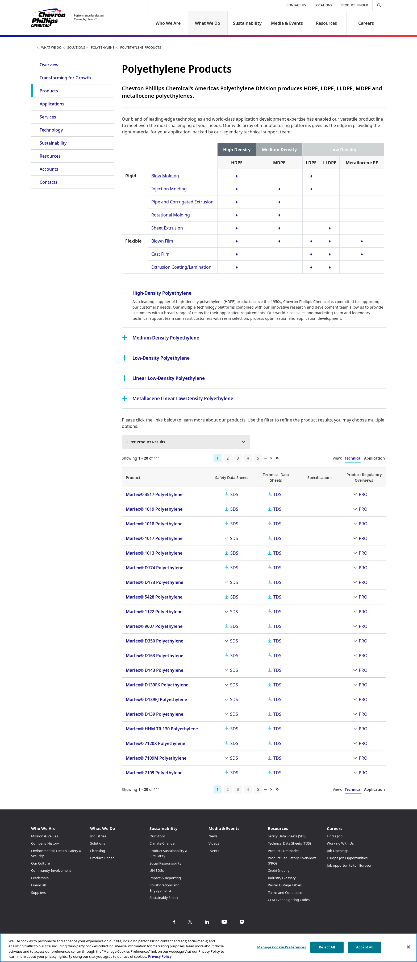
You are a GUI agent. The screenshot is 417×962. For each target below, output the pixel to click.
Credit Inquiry (279, 870)
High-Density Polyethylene (156, 293)
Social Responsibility (165, 863)
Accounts (49, 169)
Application (374, 458)
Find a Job (335, 836)
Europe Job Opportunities (347, 857)
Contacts (48, 182)
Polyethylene (102, 47)
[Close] (408, 947)
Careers (366, 23)
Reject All (327, 947)
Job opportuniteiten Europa (349, 865)
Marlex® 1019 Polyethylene (154, 509)
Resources (326, 23)
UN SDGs (156, 870)
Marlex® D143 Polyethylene (154, 670)
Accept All (364, 947)
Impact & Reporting (165, 877)
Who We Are (168, 23)
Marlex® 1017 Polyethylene (154, 538)
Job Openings (337, 850)
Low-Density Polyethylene (156, 358)
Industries (98, 836)
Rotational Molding (170, 215)
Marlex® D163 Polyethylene (154, 655)
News (212, 836)
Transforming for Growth (65, 78)
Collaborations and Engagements (164, 888)
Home (33, 47)
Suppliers (38, 892)
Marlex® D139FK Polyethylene (157, 685)
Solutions (76, 47)
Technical (353, 458)
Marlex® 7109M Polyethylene (156, 758)
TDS (277, 494)
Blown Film (162, 241)
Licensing (97, 850)
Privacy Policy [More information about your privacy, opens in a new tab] (160, 956)
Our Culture (40, 863)
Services (48, 117)
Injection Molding (169, 189)
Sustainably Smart (163, 897)
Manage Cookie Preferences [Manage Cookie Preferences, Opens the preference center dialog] (281, 947)
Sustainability (247, 23)
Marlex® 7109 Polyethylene (154, 773)
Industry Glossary (282, 877)
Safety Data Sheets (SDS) (287, 836)
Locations (323, 5)
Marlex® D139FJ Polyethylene (156, 699)
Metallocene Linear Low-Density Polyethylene (177, 398)
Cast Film (160, 254)
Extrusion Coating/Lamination (181, 267)
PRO (363, 494)
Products (49, 91)
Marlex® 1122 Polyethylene (154, 612)
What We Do (207, 23)
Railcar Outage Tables (285, 885)
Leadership (40, 877)
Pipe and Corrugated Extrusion (182, 202)
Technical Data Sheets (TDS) (289, 843)
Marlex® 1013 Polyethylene (154, 553)
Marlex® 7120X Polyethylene (155, 743)
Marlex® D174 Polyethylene (154, 568)
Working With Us (340, 843)
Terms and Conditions (285, 892)
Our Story (157, 836)
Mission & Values (44, 836)
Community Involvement (51, 870)
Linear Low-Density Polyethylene (163, 378)
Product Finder (354, 5)
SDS (234, 494)
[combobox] (186, 442)
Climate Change (161, 843)
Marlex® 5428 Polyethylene (154, 597)
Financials (39, 885)
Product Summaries (283, 850)
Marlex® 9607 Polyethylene (154, 626)
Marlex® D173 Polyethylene (154, 582)
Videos (213, 843)
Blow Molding (165, 176)
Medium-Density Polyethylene (160, 337)
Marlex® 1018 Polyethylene (154, 524)
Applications (52, 104)
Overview (49, 65)
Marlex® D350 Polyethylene (154, 641)
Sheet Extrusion (167, 228)
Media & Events (287, 23)
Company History (45, 843)
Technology (51, 130)
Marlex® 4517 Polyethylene (154, 494)
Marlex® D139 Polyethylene (154, 714)
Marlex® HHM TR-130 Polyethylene (162, 729)
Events (213, 850)
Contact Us (296, 5)
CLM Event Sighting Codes (289, 899)
